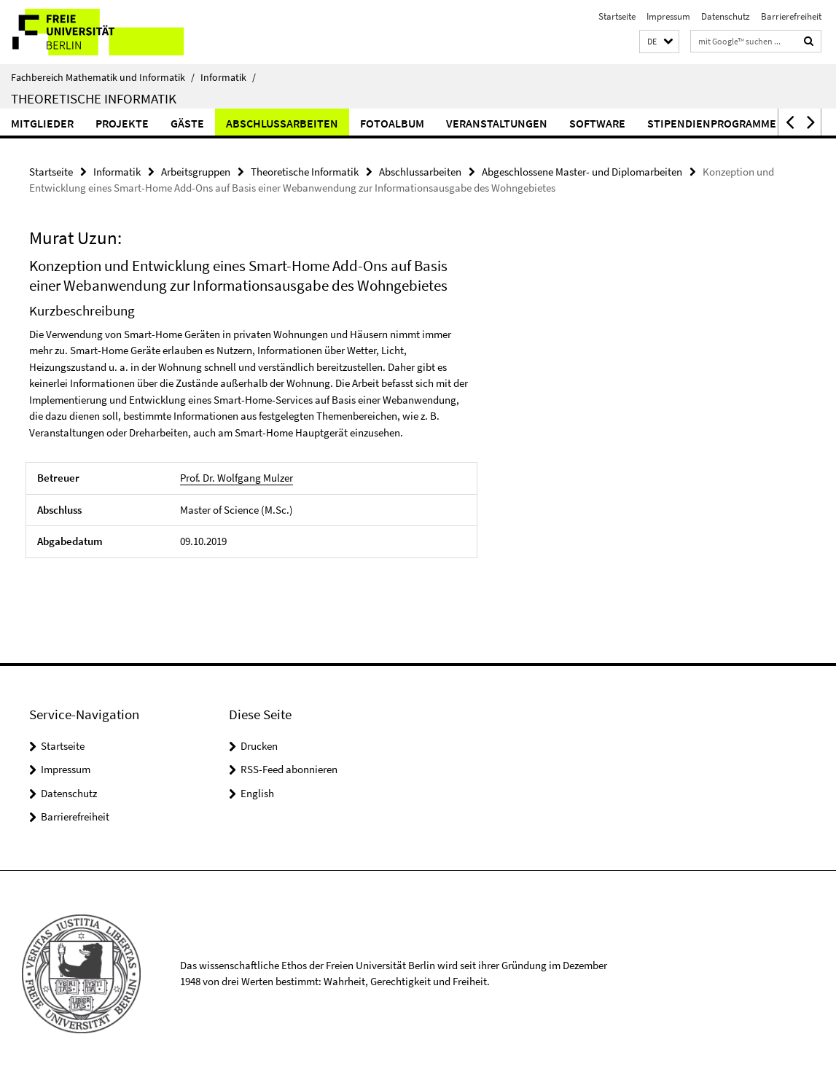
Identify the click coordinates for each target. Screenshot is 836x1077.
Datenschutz (725, 16)
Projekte (122, 123)
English (257, 793)
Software (597, 123)
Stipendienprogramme (711, 123)
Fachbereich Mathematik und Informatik (103, 77)
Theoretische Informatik (93, 98)
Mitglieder (42, 123)
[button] (659, 42)
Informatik (228, 77)
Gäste (187, 123)
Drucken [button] (259, 746)
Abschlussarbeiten (282, 123)
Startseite (617, 16)
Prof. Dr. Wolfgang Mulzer (236, 478)
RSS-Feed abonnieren (289, 769)
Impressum (668, 16)
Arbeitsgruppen (195, 172)
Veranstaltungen (496, 123)
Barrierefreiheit (791, 16)
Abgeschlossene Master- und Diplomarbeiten (582, 172)
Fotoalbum (392, 123)
